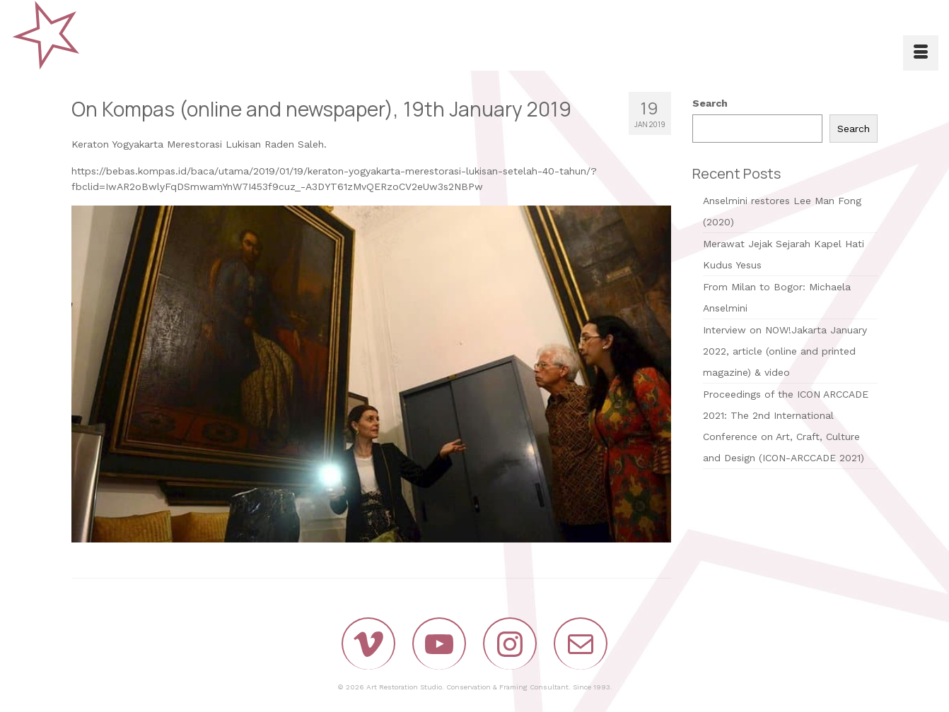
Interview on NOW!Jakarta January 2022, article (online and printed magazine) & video (785, 351)
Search (710, 103)
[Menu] (920, 53)
